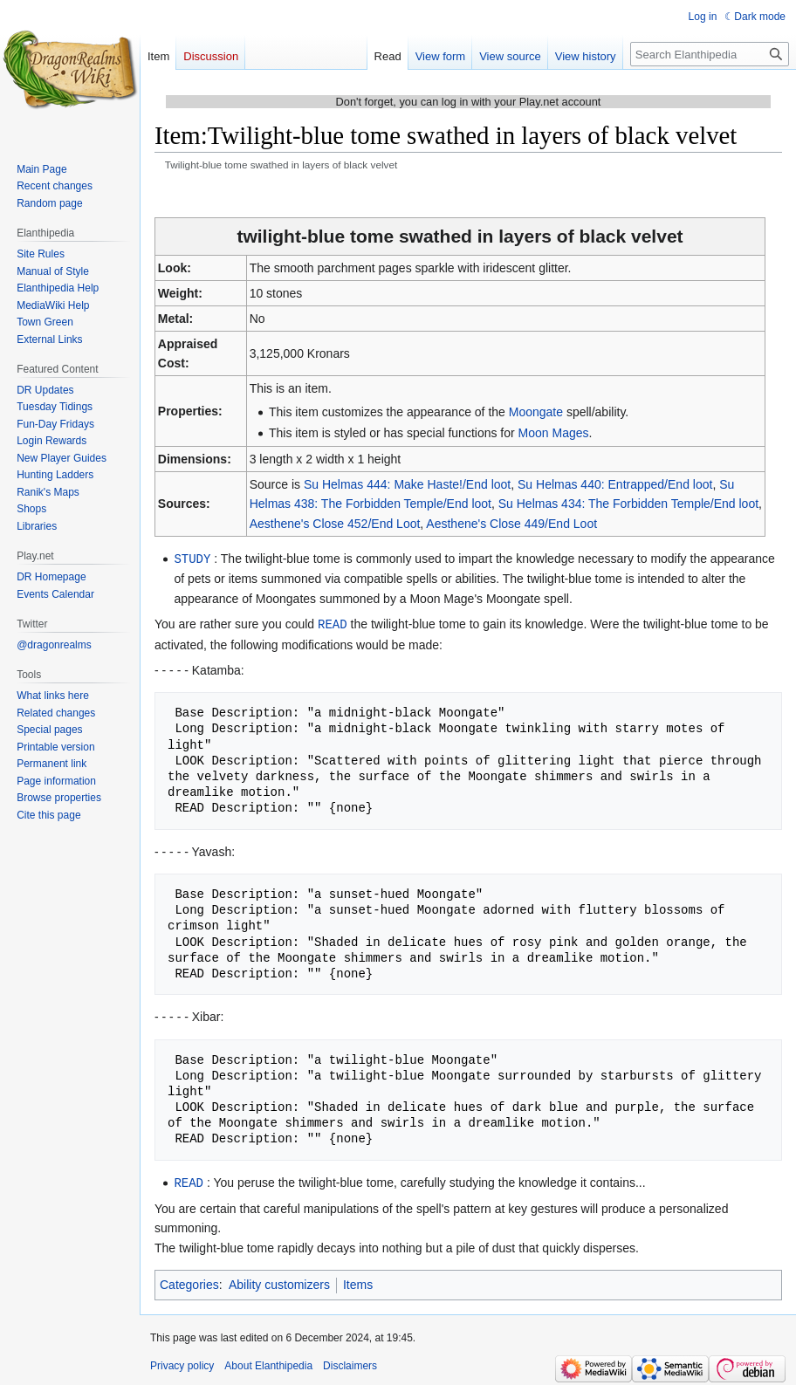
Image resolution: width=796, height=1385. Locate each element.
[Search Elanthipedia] (709, 54)
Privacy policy (182, 1363)
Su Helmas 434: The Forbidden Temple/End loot (628, 504)
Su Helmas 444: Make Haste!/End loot (407, 484)
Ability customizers (279, 1282)
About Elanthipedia (268, 1363)
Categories (189, 1282)
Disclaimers (350, 1363)
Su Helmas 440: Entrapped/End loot (615, 484)
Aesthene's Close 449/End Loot (511, 524)
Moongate (536, 412)
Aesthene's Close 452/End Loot (335, 524)
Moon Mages (553, 433)
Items (358, 1282)
